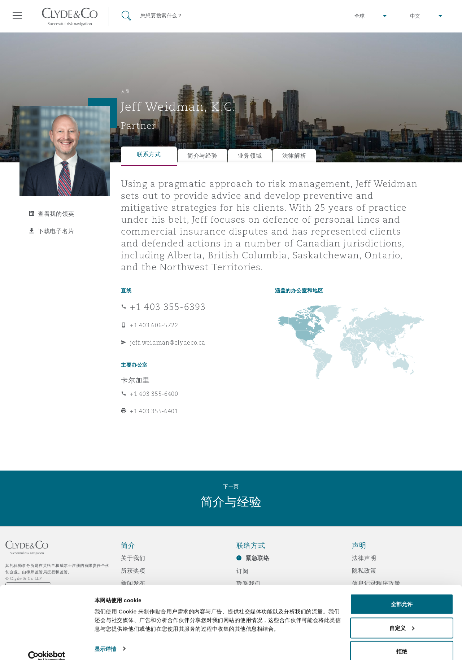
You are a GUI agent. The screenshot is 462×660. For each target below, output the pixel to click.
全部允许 (402, 593)
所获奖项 (133, 570)
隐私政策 (364, 570)
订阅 (242, 570)
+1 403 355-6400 (154, 393)
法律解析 (294, 155)
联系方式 (149, 154)
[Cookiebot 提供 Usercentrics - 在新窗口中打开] (46, 646)
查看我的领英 (56, 213)
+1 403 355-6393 (168, 306)
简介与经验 (202, 155)
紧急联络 (257, 558)
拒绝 (401, 641)
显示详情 (105, 638)
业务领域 (250, 155)
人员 (125, 91)
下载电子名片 (56, 231)
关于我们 (133, 557)
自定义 (401, 617)
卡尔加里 (135, 380)
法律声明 (364, 557)
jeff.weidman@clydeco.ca (167, 342)
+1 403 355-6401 (154, 411)
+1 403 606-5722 (154, 325)
